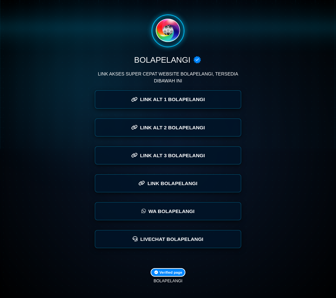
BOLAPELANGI (168, 281)
